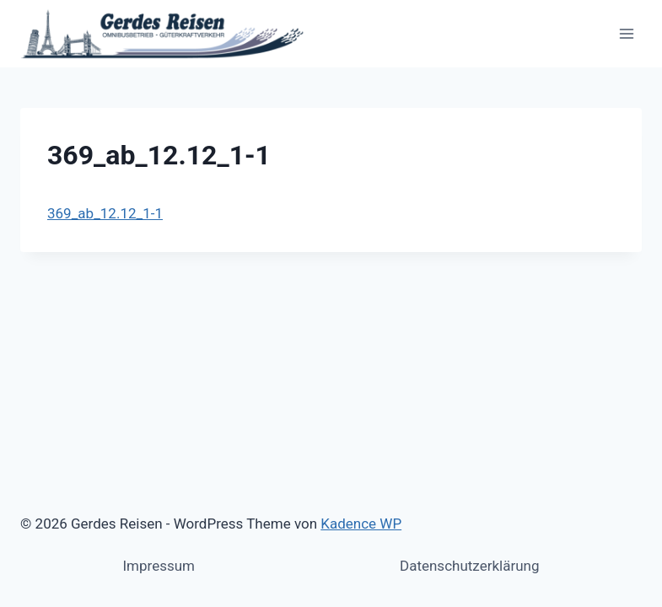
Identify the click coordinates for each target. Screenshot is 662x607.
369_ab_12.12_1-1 (105, 213)
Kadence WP (360, 523)
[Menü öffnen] (626, 33)
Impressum (158, 565)
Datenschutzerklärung (469, 565)
